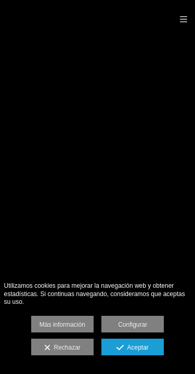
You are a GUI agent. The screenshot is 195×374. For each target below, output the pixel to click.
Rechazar (62, 348)
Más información (62, 324)
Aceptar (132, 348)
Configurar (132, 324)
